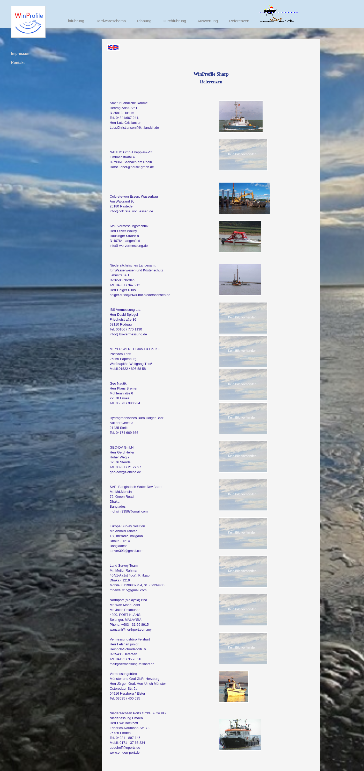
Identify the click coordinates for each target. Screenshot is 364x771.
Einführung (74, 21)
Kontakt (18, 63)
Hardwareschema (110, 21)
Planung (144, 21)
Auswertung (207, 21)
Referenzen (239, 21)
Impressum (21, 54)
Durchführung (174, 21)
